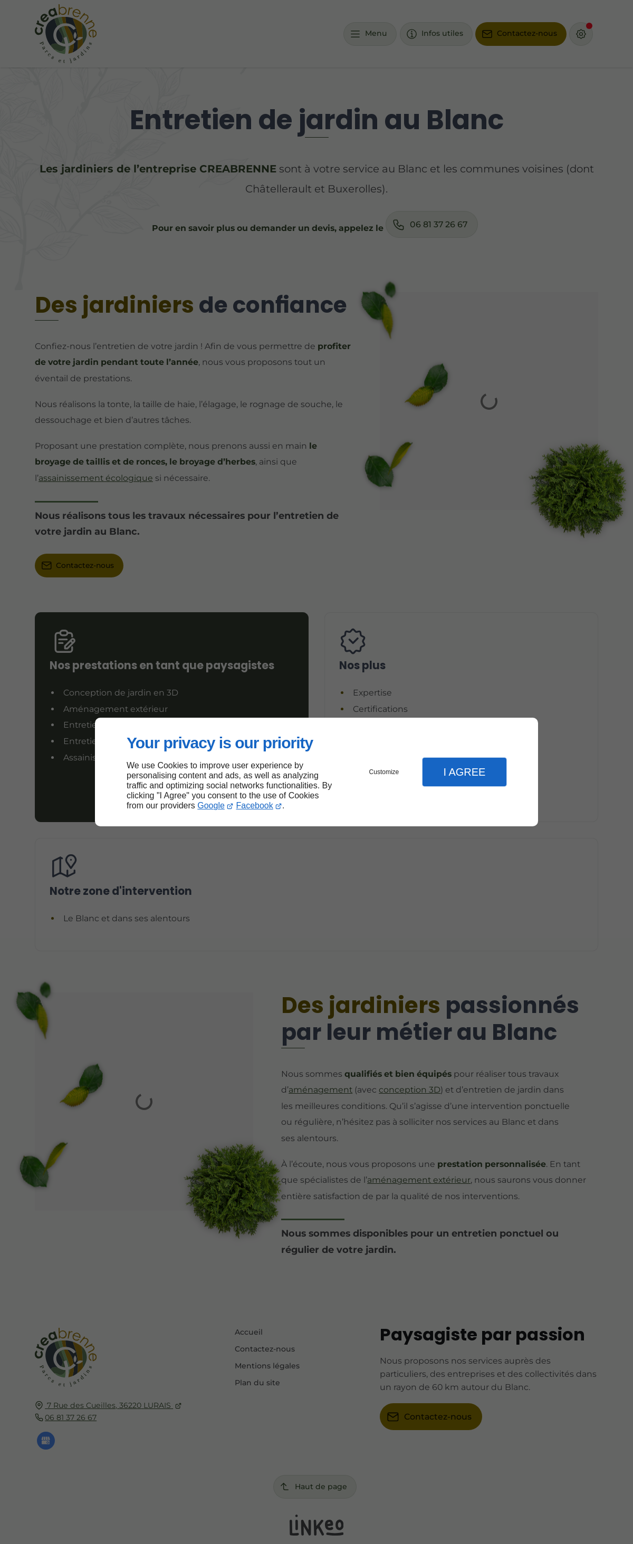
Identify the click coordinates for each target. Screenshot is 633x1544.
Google (211, 805)
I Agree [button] (464, 772)
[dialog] (316, 772)
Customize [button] (384, 772)
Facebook (254, 805)
